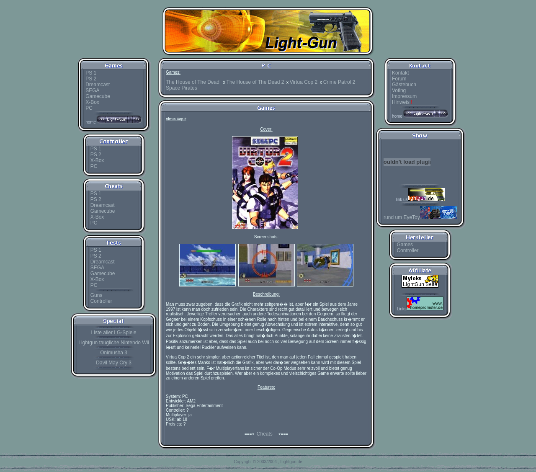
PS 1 (90, 73)
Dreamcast (97, 85)
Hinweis (402, 102)
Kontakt (400, 73)
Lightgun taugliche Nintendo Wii (113, 343)
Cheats (265, 434)
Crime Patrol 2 (339, 82)
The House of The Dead (193, 82)
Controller (101, 301)
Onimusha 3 (113, 353)
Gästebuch (404, 85)
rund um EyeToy (420, 217)
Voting (399, 90)
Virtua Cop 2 (304, 82)
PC (89, 108)
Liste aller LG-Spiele (114, 332)
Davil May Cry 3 (113, 363)
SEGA (92, 90)
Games (405, 245)
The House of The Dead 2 (255, 82)
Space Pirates (181, 88)
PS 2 (90, 79)
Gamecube (97, 96)
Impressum (404, 96)
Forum (399, 79)
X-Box (92, 102)
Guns (96, 295)
